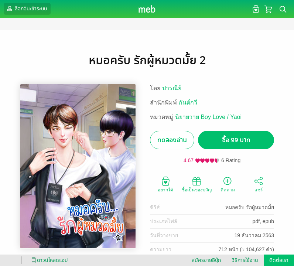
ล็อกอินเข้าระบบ (26, 8)
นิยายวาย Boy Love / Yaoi (208, 117)
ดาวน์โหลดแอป (48, 260)
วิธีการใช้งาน (245, 260)
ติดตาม (227, 183)
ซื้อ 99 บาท (236, 140)
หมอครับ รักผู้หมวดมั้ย (249, 207)
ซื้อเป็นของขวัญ (197, 183)
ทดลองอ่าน (172, 140)
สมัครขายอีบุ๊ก (206, 260)
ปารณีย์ (171, 88)
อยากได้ (165, 183)
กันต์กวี (188, 102)
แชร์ (258, 183)
